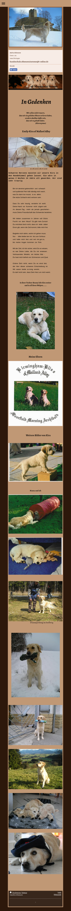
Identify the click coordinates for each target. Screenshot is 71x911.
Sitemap (24, 893)
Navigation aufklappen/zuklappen (35, 3)
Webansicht (57, 894)
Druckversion (15, 893)
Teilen (13, 70)
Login (59, 892)
